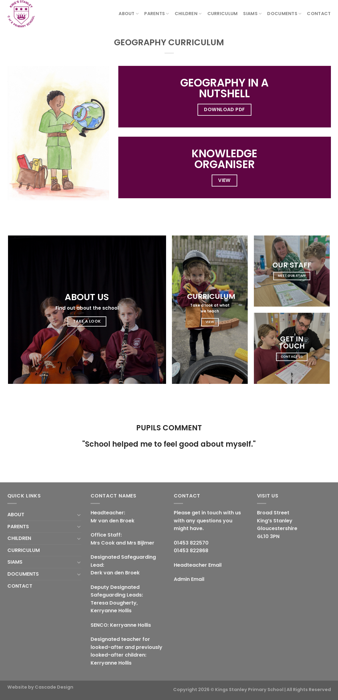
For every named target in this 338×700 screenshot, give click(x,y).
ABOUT (129, 13)
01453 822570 (191, 542)
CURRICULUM (222, 13)
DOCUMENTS (284, 13)
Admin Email (189, 579)
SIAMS (252, 13)
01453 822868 (191, 550)
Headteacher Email (198, 565)
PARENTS (156, 13)
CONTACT (319, 13)
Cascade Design (54, 687)
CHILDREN (188, 13)
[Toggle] (78, 514)
